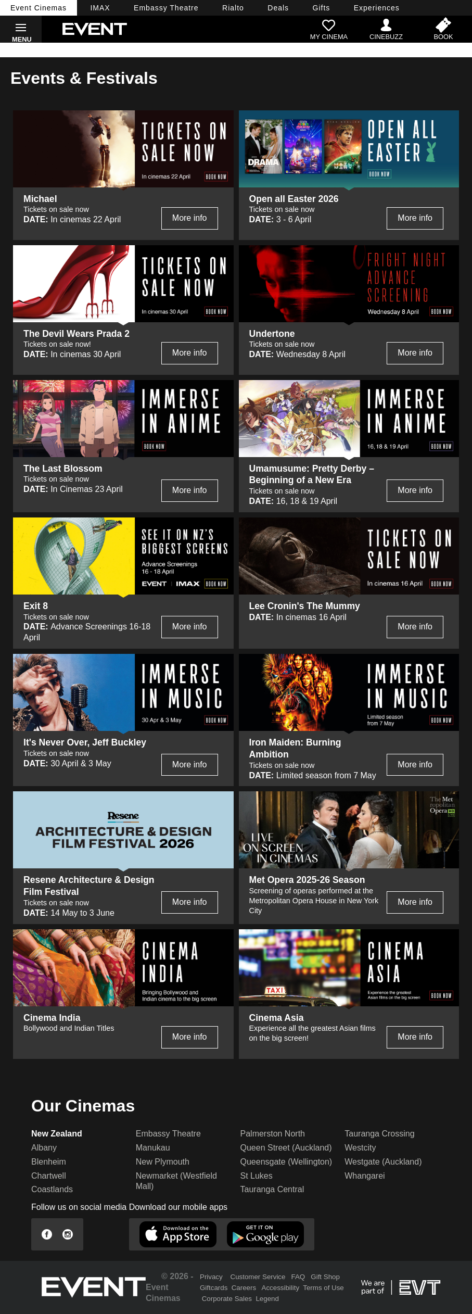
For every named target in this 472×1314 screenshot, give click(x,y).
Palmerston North (272, 1133)
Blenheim (48, 1161)
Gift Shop (325, 1277)
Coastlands (52, 1189)
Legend (267, 1299)
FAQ (298, 1277)
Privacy (211, 1277)
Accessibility (281, 1288)
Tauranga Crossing (379, 1133)
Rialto (233, 8)
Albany (44, 1147)
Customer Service (258, 1277)
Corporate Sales (227, 1299)
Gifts (321, 8)
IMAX (100, 8)
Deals (278, 8)
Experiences (377, 8)
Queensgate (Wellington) (286, 1161)
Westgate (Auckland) (383, 1161)
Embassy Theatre (168, 1133)
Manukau (153, 1147)
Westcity (360, 1147)
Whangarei (365, 1175)
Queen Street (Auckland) (286, 1147)
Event (38, 8)
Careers (244, 1288)
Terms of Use (323, 1288)
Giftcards (213, 1288)
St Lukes (256, 1175)
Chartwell (48, 1175)
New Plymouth (162, 1161)
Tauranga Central (272, 1189)
